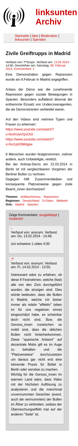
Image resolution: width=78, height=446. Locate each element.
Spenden (39, 39)
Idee (35, 36)
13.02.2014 (61, 62)
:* (12, 259)
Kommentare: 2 (24, 68)
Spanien (32, 204)
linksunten (22, 39)
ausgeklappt (48, 215)
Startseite (22, 36)
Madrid (19, 204)
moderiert (16, 218)
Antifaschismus (30, 196)
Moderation (49, 36)
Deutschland (31, 200)
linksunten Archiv (56, 17)
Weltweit (62, 200)
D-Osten (47, 200)
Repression (51, 196)
